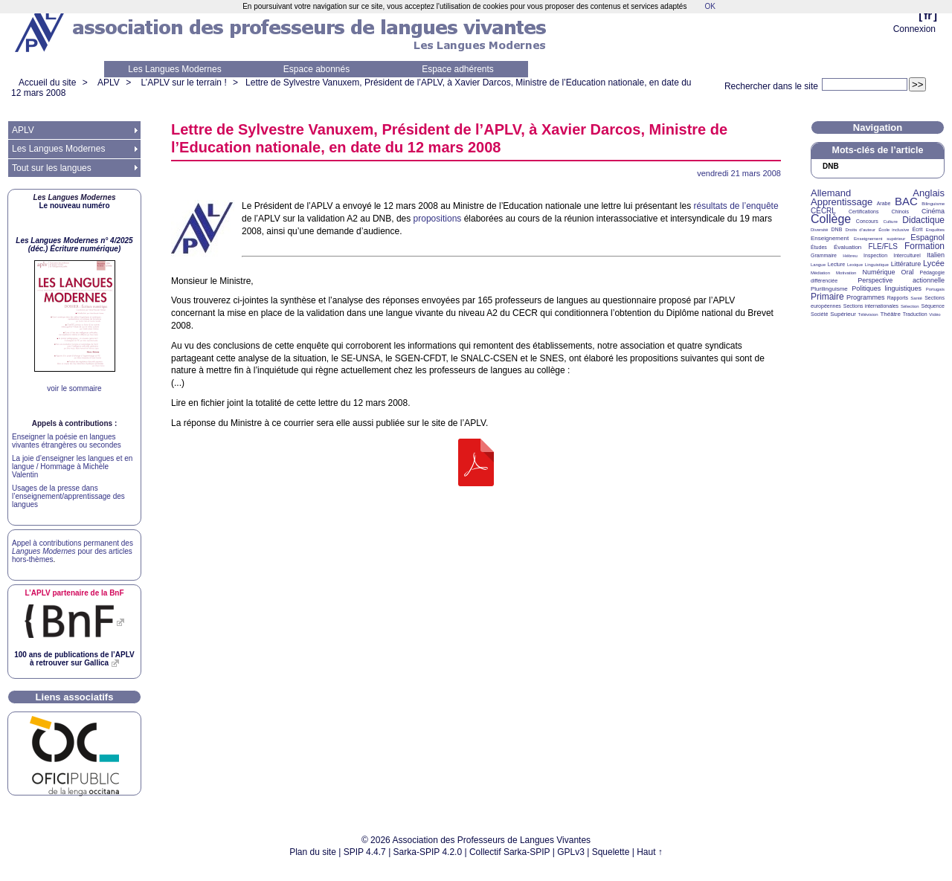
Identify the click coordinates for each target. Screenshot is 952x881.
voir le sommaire (74, 388)
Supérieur (843, 314)
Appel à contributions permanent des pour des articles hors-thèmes (72, 551)
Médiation (820, 273)
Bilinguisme (933, 203)
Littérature (906, 264)
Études (819, 247)
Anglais (929, 193)
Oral (907, 272)
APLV (108, 82)
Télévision (868, 314)
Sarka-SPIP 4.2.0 (428, 852)
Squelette (611, 852)
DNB (837, 229)
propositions (438, 218)
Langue (818, 264)
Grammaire (824, 255)
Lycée (934, 263)
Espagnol (927, 237)
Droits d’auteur (860, 229)
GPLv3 (571, 852)
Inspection (875, 255)
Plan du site (312, 852)
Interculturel (907, 255)
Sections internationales (870, 306)
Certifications (863, 211)
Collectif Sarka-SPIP (509, 852)
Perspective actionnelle (901, 280)
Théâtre (890, 314)
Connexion (914, 29)
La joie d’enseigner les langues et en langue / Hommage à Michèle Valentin (72, 466)
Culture (890, 221)
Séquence (933, 306)
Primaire (827, 296)
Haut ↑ (650, 852)
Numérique (878, 272)
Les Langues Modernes (174, 69)
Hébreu (850, 256)
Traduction (915, 314)
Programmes (865, 297)
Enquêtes (935, 229)
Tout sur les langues (51, 168)
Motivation (846, 273)
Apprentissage (841, 201)
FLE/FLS (882, 246)
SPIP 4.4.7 (365, 852)
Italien (936, 255)
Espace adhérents (458, 69)
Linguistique (877, 264)
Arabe (884, 203)
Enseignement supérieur (879, 238)
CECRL (823, 211)
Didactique (923, 220)
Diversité (819, 229)
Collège (831, 219)
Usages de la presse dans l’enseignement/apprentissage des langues (68, 496)
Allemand (831, 193)
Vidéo (934, 314)
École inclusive (893, 229)
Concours (867, 221)
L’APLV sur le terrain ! (184, 82)
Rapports (897, 297)
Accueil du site (47, 82)
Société (819, 314)
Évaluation (847, 247)
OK (709, 6)
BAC (906, 201)
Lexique (855, 264)
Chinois (900, 211)
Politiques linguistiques (887, 288)
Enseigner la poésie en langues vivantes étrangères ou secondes (66, 441)
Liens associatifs (75, 697)
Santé (916, 298)
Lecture (836, 264)
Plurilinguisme (829, 288)
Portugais (935, 289)
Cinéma (933, 211)
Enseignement (830, 238)
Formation (924, 246)
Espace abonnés (316, 69)
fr (928, 15)
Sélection (910, 306)
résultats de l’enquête (736, 206)
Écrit (917, 229)
